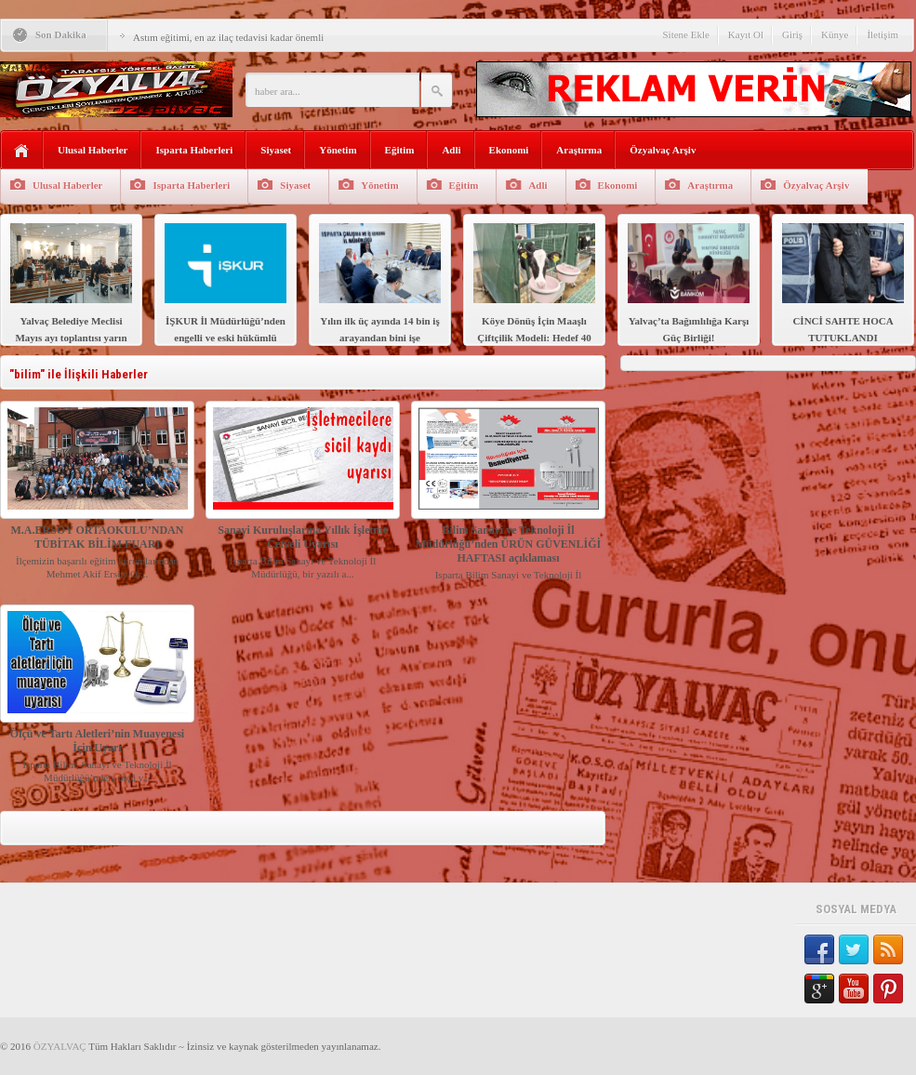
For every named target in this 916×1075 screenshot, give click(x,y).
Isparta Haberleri (193, 149)
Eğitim (400, 149)
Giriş (792, 34)
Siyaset (275, 149)
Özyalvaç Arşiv (663, 149)
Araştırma (579, 149)
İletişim (882, 34)
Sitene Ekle (685, 34)
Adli (451, 149)
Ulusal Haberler (92, 149)
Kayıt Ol (745, 34)
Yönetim (337, 149)
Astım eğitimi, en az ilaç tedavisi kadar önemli (228, 37)
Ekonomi (509, 149)
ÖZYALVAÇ (59, 1046)
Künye (834, 34)
